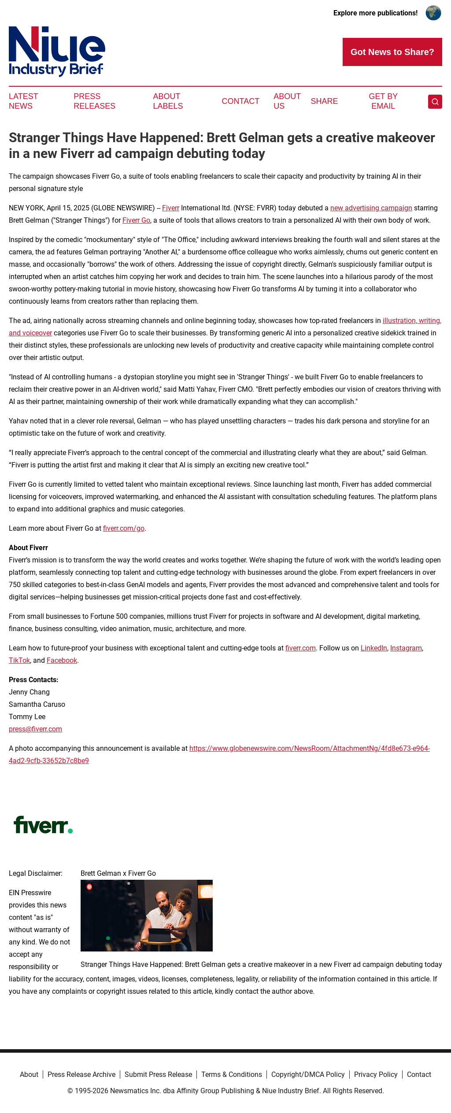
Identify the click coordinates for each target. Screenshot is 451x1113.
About (29, 1074)
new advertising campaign (371, 208)
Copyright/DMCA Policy (308, 1074)
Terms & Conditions (231, 1074)
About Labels (168, 101)
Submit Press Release (158, 1074)
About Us (287, 101)
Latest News (23, 101)
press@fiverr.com (35, 729)
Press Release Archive (81, 1074)
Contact (240, 101)
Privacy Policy (376, 1074)
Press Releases (94, 101)
